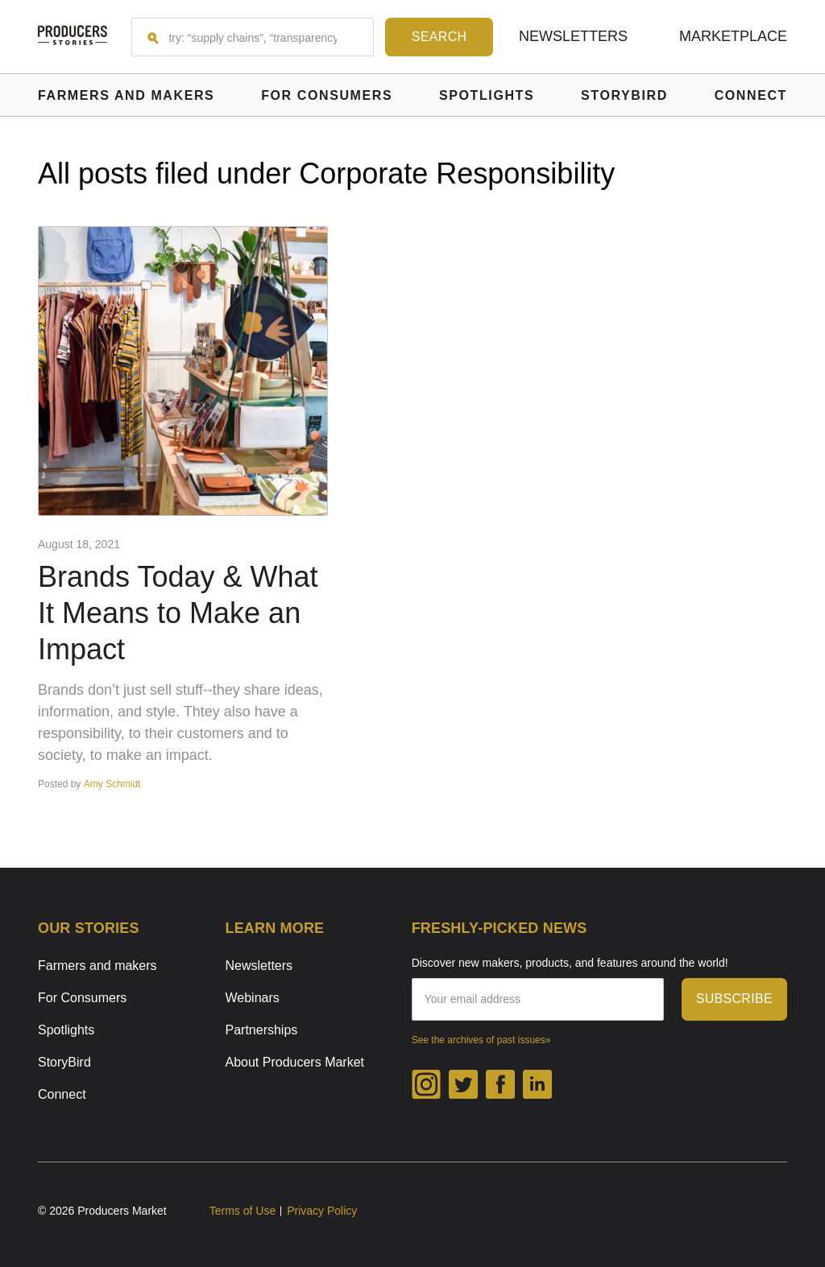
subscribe (734, 998)
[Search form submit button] (439, 37)
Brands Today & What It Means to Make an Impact (178, 613)
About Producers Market (295, 1062)
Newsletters (573, 36)
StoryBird (64, 1062)
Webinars (253, 998)
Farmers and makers (97, 965)
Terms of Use (242, 1210)
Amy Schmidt (112, 784)
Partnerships (262, 1030)
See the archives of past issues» (481, 1040)
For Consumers (82, 998)
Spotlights (66, 1030)
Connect (62, 1094)
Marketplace (733, 36)
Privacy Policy (322, 1210)
